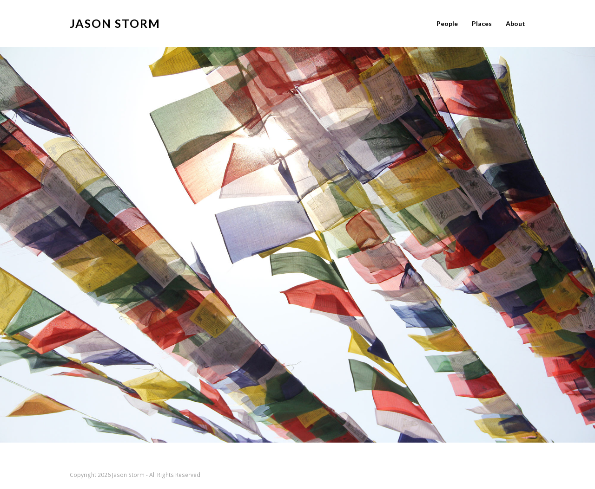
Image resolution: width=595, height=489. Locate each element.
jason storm (115, 23)
